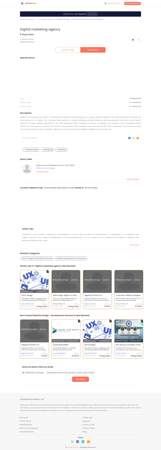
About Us (24, 417)
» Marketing (61, 149)
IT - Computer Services (45, 19)
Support (86, 421)
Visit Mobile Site (27, 431)
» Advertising (47, 149)
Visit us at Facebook (29, 428)
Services (30, 19)
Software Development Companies (71, 258)
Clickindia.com (73, 447)
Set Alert (80, 379)
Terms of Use (89, 424)
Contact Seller (68, 50)
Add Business (26, 424)
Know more (134, 245)
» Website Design (31, 149)
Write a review (133, 179)
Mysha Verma (27, 39)
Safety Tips (88, 417)
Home (22, 19)
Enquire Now (93, 50)
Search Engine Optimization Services (37, 258)
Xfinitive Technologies (45, 168)
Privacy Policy (89, 428)
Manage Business (132, 3)
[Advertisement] (80, 78)
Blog (85, 431)
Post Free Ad (25, 421)
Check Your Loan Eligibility (80, 14)
